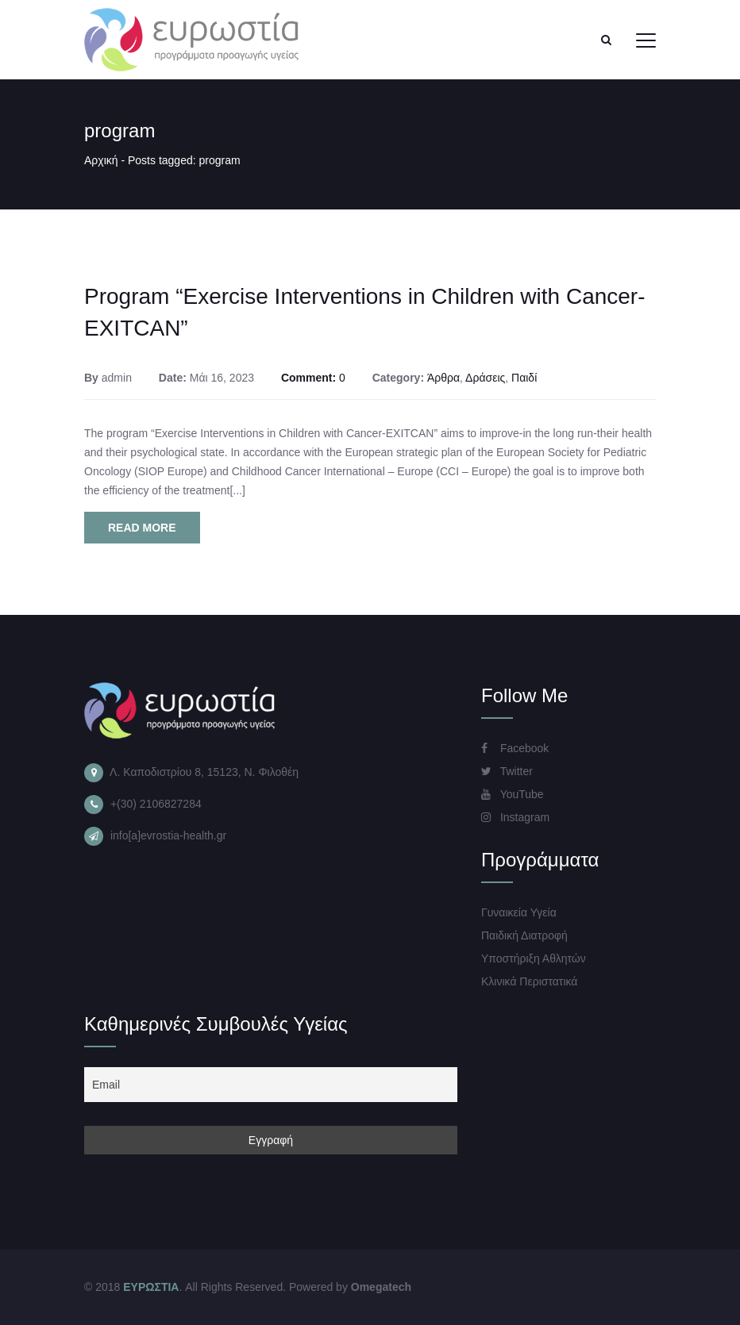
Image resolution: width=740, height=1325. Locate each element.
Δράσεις (485, 377)
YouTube (512, 794)
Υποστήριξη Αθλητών (533, 958)
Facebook (515, 748)
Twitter (507, 771)
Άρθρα (443, 377)
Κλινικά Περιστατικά (529, 981)
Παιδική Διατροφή (524, 935)
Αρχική (101, 160)
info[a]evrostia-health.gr (168, 835)
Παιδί (524, 377)
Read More (142, 527)
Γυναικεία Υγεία (519, 912)
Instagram (515, 817)
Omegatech (381, 1287)
